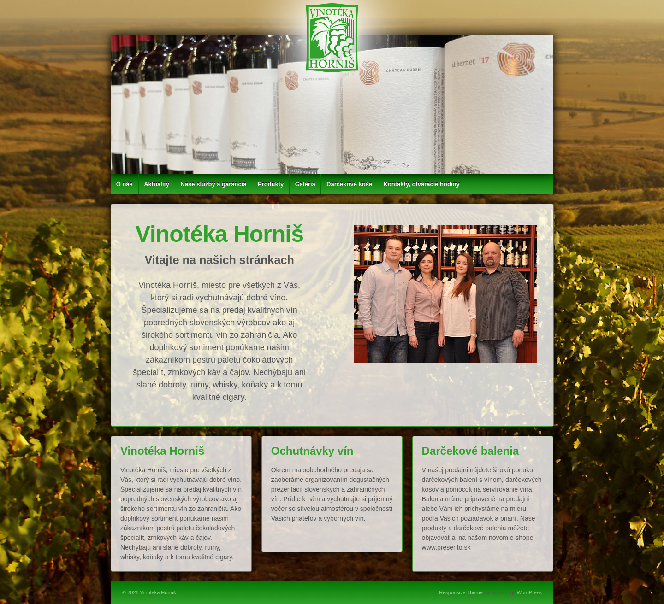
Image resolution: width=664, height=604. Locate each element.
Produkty (271, 184)
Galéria (305, 184)
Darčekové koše (349, 184)
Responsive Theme (461, 592)
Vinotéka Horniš (157, 592)
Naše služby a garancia (213, 184)
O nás (124, 184)
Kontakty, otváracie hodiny (422, 184)
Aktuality (156, 184)
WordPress (529, 592)
